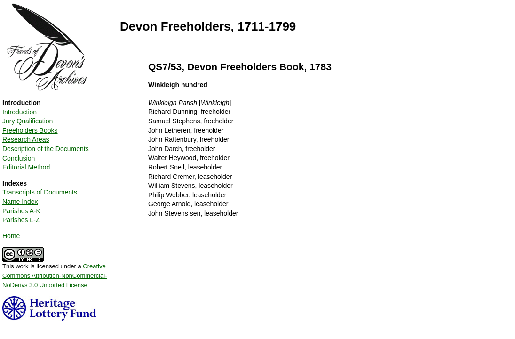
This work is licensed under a (54, 272)
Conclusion (18, 158)
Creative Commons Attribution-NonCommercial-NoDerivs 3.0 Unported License (54, 275)
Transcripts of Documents (39, 192)
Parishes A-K (21, 211)
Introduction (19, 112)
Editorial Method (26, 167)
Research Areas (25, 139)
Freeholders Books (30, 130)
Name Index (20, 201)
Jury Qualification (27, 121)
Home (11, 236)
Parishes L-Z (21, 220)
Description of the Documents (45, 149)
